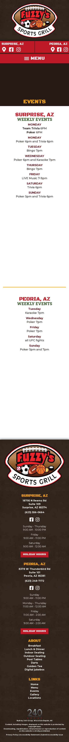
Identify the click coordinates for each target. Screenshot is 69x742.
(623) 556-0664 (34, 512)
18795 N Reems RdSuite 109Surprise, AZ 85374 (34, 504)
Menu (34, 687)
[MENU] (34, 58)
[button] (13, 44)
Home (34, 684)
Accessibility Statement (29, 735)
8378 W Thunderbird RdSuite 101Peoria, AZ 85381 (34, 572)
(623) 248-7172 (34, 580)
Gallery (34, 694)
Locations (34, 697)
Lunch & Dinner (35, 649)
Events (34, 691)
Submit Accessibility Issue (52, 735)
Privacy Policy (12, 735)
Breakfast (34, 645)
